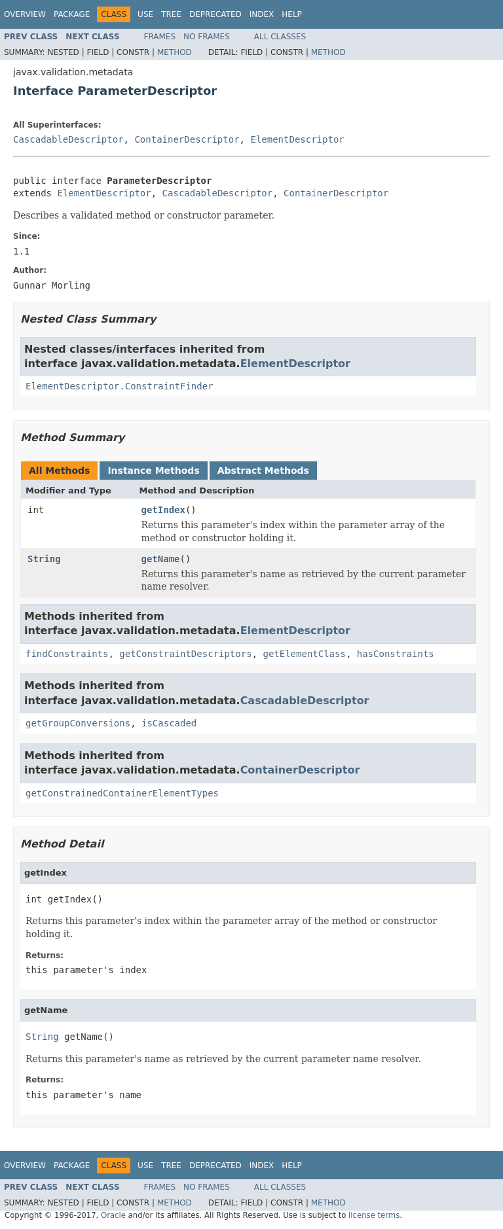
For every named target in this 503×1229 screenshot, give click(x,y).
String (44, 559)
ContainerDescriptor (186, 139)
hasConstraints (395, 654)
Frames (160, 36)
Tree (171, 14)
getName (160, 559)
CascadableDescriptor (68, 139)
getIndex (163, 510)
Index (262, 14)
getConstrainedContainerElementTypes (122, 793)
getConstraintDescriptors (185, 654)
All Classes (280, 36)
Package (72, 14)
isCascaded (168, 723)
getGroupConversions (78, 723)
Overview (25, 14)
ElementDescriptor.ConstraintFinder (120, 386)
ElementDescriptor (297, 139)
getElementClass (304, 654)
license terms (374, 1215)
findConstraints (67, 654)
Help (292, 14)
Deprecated (215, 14)
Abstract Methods (263, 470)
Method (174, 52)
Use (145, 14)
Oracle (113, 1215)
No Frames (206, 36)
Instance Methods (153, 470)
